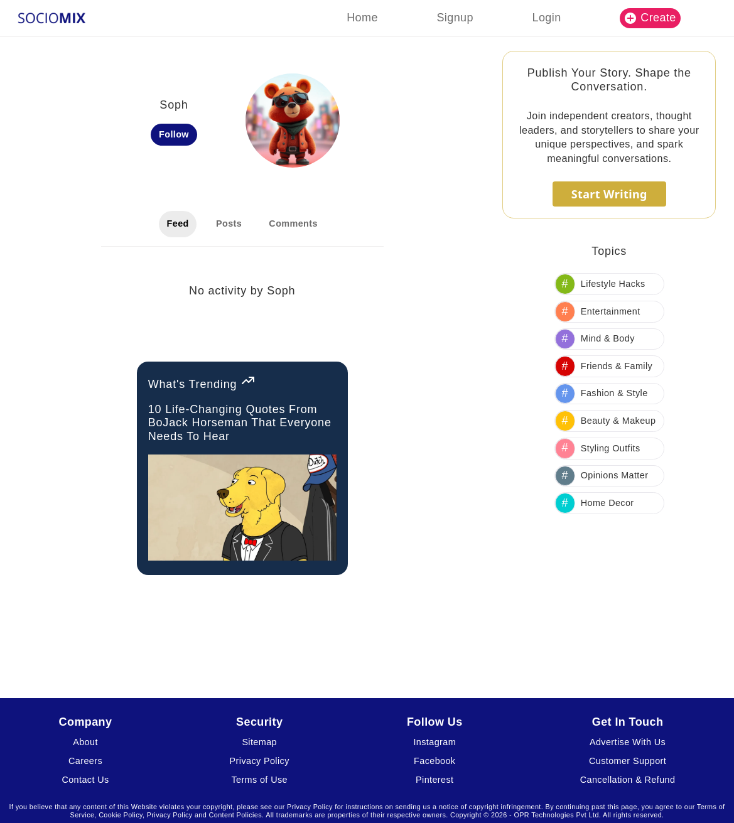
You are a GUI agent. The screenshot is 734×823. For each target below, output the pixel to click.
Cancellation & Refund (628, 780)
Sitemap (259, 742)
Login (546, 17)
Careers (85, 761)
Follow (174, 134)
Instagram (434, 742)
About (85, 742)
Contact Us (85, 780)
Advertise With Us (628, 742)
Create (650, 17)
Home (362, 17)
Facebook (434, 761)
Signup (454, 17)
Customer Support (627, 761)
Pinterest (434, 780)
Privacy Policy (259, 761)
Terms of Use (259, 780)
